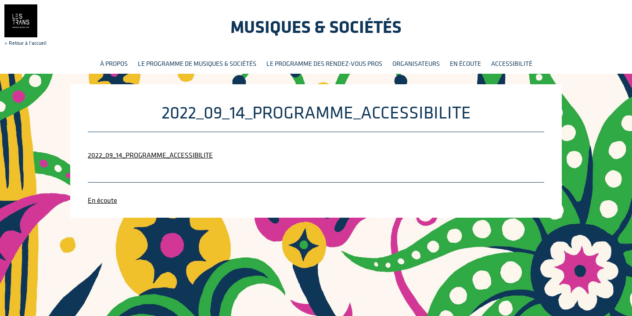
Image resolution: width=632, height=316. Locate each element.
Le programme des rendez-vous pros (324, 63)
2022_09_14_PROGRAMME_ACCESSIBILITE (150, 155)
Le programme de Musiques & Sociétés (197, 63)
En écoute (465, 63)
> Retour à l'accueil (25, 25)
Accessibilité (511, 63)
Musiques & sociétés (316, 26)
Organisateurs (416, 63)
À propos (114, 63)
